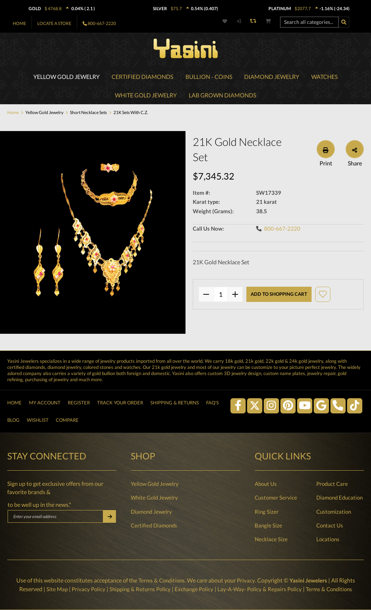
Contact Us (329, 525)
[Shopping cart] (268, 21)
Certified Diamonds (154, 525)
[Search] (343, 22)
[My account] (238, 21)
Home (19, 23)
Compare (67, 419)
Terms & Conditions (160, 580)
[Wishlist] (229, 21)
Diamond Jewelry (151, 511)
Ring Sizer (267, 511)
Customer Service (276, 497)
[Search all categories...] (309, 22)
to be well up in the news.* (39, 504)
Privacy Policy (83, 589)
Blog (13, 419)
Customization (333, 511)
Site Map (51, 589)
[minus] (206, 295)
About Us (266, 483)
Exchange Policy (193, 589)
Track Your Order (120, 400)
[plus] (235, 295)
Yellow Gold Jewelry (155, 483)
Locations (327, 539)
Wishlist (38, 419)
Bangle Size (268, 525)
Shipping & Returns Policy (137, 589)
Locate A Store (54, 23)
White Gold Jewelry (154, 497)
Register (79, 400)
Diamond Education (339, 497)
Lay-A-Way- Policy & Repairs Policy (261, 589)
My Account (45, 400)
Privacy (246, 580)
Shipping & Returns (174, 400)
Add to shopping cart (279, 295)
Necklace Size (271, 539)
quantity (220, 295)
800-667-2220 (102, 23)
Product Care (332, 483)
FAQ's (212, 400)
